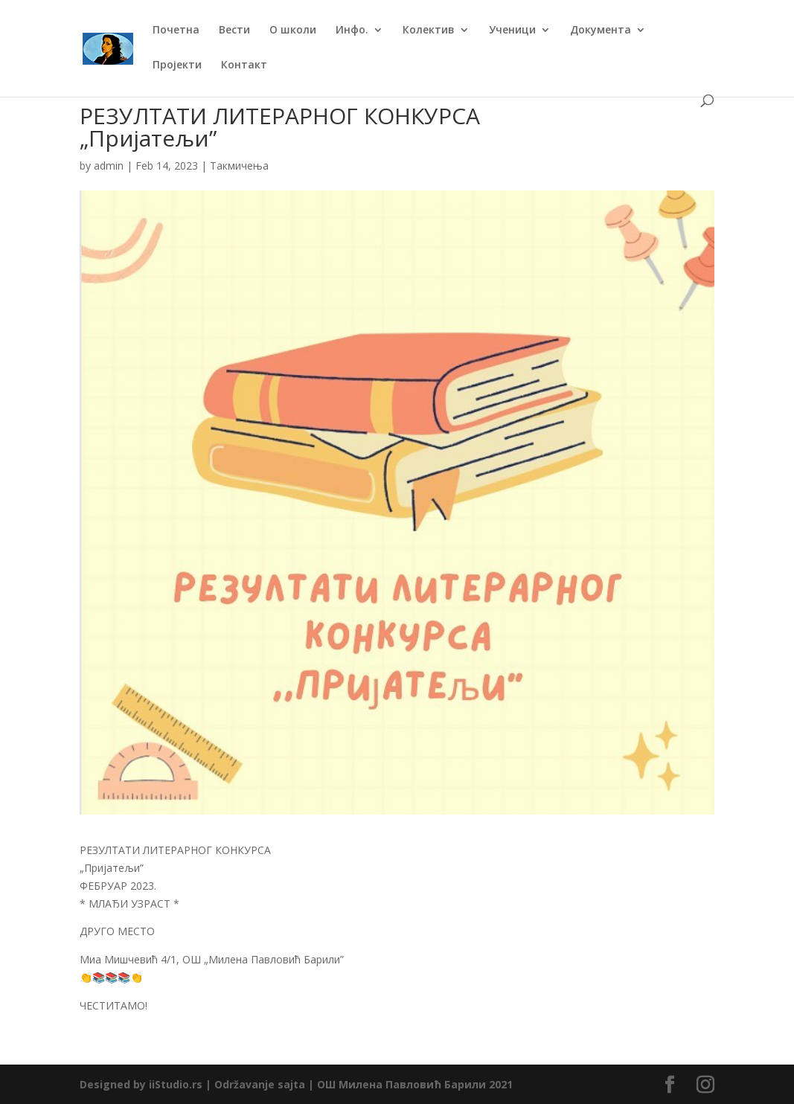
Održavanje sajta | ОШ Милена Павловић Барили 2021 (363, 1084)
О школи (292, 30)
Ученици (512, 30)
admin (109, 165)
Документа (600, 30)
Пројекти (177, 65)
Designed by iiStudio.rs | (147, 1084)
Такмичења (239, 165)
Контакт (244, 65)
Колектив (429, 30)
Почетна (176, 30)
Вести (234, 30)
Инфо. (352, 30)
